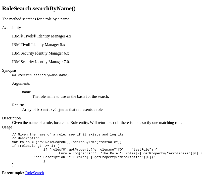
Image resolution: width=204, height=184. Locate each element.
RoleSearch (34, 179)
